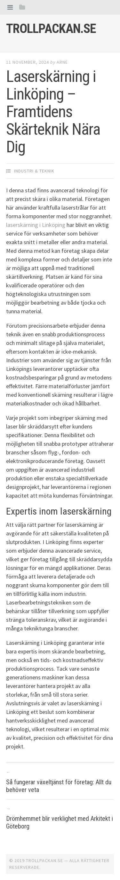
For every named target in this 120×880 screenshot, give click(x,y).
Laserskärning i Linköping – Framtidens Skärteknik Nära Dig (53, 111)
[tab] (10, 7)
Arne (62, 62)
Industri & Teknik (34, 171)
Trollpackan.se (51, 28)
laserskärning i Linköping (35, 224)
